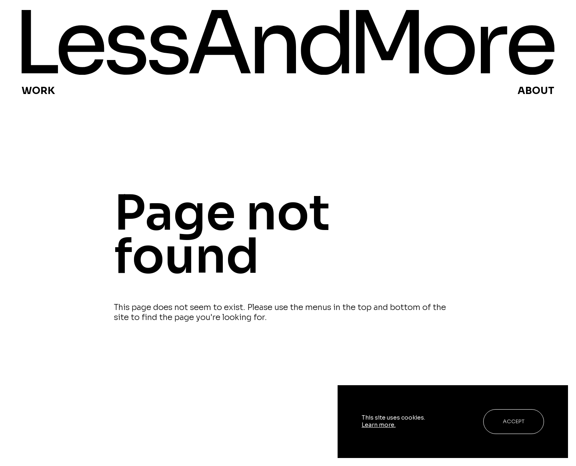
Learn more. (379, 424)
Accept (513, 421)
